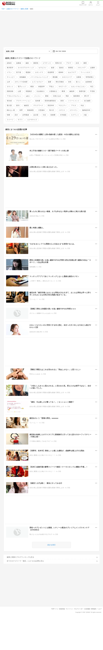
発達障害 (51, 72)
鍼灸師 (72, 91)
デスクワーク (38, 105)
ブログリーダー (78, 609)
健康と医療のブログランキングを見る (20, 557)
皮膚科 (92, 68)
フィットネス (85, 72)
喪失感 (9, 101)
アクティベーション (23, 101)
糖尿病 (35, 63)
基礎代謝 (82, 91)
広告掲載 (87, 609)
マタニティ (63, 105)
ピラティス (47, 63)
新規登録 (62, 609)
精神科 (61, 72)
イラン (9, 72)
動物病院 (30, 110)
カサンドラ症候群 (21, 82)
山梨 (19, 91)
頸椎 (8, 115)
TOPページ (54, 609)
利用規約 (93, 609)
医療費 (52, 115)
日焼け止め (57, 96)
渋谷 (44, 115)
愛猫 (46, 96)
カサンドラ (39, 72)
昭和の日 (58, 63)
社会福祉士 (41, 91)
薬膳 (49, 82)
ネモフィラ (63, 86)
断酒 (63, 91)
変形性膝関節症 (50, 101)
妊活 (77, 63)
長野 (21, 110)
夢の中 (86, 96)
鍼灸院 (26, 105)
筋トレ (78, 82)
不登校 (92, 91)
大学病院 (63, 115)
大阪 (85, 115)
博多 (67, 96)
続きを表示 (51, 545)
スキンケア (82, 68)
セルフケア (72, 72)
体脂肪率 (41, 86)
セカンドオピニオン (78, 86)
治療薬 (78, 77)
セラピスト (43, 68)
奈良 (69, 82)
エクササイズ (32, 119)
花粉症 (61, 68)
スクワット (75, 115)
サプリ (20, 119)
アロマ (68, 63)
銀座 (52, 68)
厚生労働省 (60, 82)
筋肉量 (37, 101)
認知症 (9, 63)
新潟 (17, 105)
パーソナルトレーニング (39, 77)
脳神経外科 (86, 110)
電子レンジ (22, 86)
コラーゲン (74, 110)
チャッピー (11, 77)
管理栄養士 (90, 77)
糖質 (85, 63)
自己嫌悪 (87, 101)
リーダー (83, 5)
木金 (82, 105)
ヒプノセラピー (37, 82)
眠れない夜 (11, 110)
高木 (16, 115)
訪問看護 (25, 115)
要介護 (9, 105)
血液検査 (88, 82)
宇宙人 (51, 86)
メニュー (98, 5)
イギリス (62, 110)
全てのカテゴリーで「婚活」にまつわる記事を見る (25, 561)
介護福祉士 (53, 91)
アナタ (73, 105)
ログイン (91, 5)
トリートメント (73, 101)
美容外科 (51, 105)
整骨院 (70, 68)
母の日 (51, 110)
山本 (8, 82)
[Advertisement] (51, 30)
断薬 (32, 86)
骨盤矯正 (29, 91)
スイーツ (10, 119)
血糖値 (18, 63)
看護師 (28, 72)
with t (28, 96)
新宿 (62, 101)
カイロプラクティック (26, 68)
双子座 (18, 72)
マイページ (69, 609)
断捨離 (55, 77)
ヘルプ (99, 609)
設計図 (35, 115)
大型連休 (41, 110)
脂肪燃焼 (76, 96)
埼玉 (91, 86)
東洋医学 (10, 68)
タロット (10, 86)
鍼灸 (27, 63)
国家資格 (10, 91)
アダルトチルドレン (14, 96)
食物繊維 (22, 77)
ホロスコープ (67, 77)
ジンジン (37, 96)
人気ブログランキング (8, 3)
